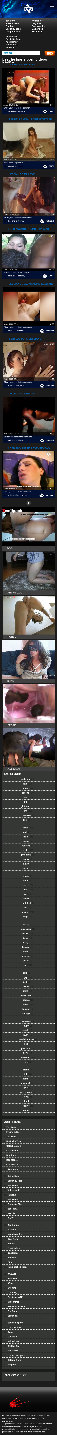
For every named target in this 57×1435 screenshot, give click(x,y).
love (21, 221)
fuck (28, 889)
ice (28, 1062)
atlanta (28, 1000)
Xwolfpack (37, 31)
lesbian (28, 933)
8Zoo (8, 1283)
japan (27, 876)
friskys (28, 1106)
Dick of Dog (11, 1302)
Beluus (9, 1243)
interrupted (12, 276)
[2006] (27, 1035)
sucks (27, 841)
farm (27, 1079)
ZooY (8, 1218)
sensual (11, 386)
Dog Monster (38, 26)
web (27, 894)
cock (27, 850)
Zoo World (11, 1350)
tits (28, 907)
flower (27, 1053)
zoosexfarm (27, 995)
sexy (27, 868)
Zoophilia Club (13, 1204)
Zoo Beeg (10, 1292)
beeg (27, 938)
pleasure (27, 1048)
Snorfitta (10, 1288)
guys (27, 991)
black (28, 827)
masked (27, 956)
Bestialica (10, 1316)
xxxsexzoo (28, 929)
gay (28, 977)
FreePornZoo (12, 23)
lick (28, 1074)
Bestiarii (10, 1257)
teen (21, 166)
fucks (28, 837)
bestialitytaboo (28, 1039)
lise (27, 1044)
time (28, 797)
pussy (28, 942)
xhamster (27, 815)
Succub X (10, 1336)
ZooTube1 (10, 1209)
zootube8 (27, 903)
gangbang (28, 855)
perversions (12, 111)
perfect (11, 166)
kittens (28, 788)
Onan (8, 1332)
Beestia (9, 1213)
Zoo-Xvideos (12, 1248)
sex (27, 982)
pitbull (28, 1101)
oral (28, 811)
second (28, 793)
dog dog (36, 12)
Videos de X (12, 44)
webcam (27, 779)
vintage (27, 1013)
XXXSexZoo (11, 1346)
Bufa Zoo (10, 1278)
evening (24, 495)
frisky (27, 924)
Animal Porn (12, 42)
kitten (27, 864)
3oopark (10, 1364)
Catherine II (37, 29)
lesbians (21, 111)
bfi (27, 802)
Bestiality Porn (13, 39)
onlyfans (11, 440)
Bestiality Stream (14, 1306)
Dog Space (11, 1253)
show (28, 1004)
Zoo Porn (10, 21)
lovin (28, 1097)
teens (27, 859)
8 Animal (10, 1229)
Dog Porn (36, 23)
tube (27, 951)
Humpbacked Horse (16, 1267)
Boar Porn (11, 1239)
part (28, 784)
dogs (27, 916)
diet (17, 221)
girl (27, 832)
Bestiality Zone (13, 29)
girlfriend (28, 806)
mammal (27, 1083)
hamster (27, 1009)
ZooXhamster (12, 1327)
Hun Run (10, 47)
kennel (28, 1110)
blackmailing (21, 331)
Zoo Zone (10, 26)
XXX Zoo (10, 1274)
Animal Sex (11, 36)
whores (27, 846)
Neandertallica (13, 1234)
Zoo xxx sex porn (14, 1355)
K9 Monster (37, 21)
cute (27, 880)
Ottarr (8, 1262)
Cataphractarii (13, 31)
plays (27, 960)
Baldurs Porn (12, 1360)
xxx (27, 973)
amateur (28, 1057)
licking (27, 947)
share (18, 495)
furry (28, 965)
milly (28, 1026)
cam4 (27, 898)
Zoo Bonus (11, 1225)
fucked (28, 912)
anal (27, 1030)
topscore (28, 1021)
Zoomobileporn (13, 1323)
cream (27, 1070)
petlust (28, 986)
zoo (27, 820)
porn (17, 166)
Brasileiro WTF (13, 1297)
